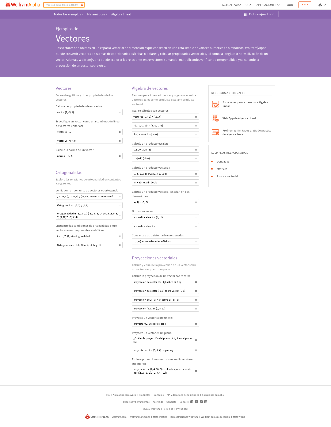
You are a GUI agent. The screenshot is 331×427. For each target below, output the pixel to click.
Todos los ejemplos (68, 14)
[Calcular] (82, 4)
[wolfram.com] (97, 416)
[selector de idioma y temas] (322, 5)
